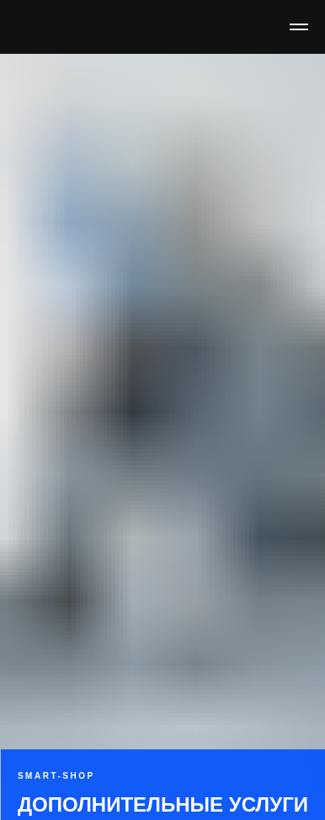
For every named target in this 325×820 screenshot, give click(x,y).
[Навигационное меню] (299, 27)
